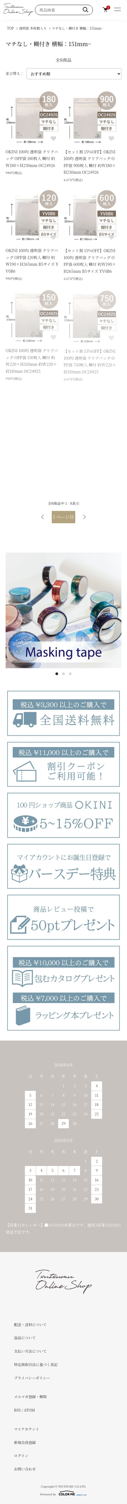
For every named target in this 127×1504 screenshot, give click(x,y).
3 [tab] (70, 673)
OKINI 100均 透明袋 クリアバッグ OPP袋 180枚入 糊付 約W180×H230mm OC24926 (32, 159)
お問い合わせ (25, 1469)
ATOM (29, 1410)
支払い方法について (30, 1351)
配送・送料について (30, 1324)
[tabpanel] (63, 610)
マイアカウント (26, 1429)
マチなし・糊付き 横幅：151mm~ (77, 28)
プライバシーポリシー (32, 1378)
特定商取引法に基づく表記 (36, 1364)
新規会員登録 (25, 1442)
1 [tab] (56, 673)
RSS (17, 1410)
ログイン (21, 1455)
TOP (10, 28)
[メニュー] (117, 10)
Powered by (63, 1493)
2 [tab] (63, 673)
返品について (25, 1337)
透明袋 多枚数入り (33, 28)
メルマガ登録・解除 (30, 1396)
